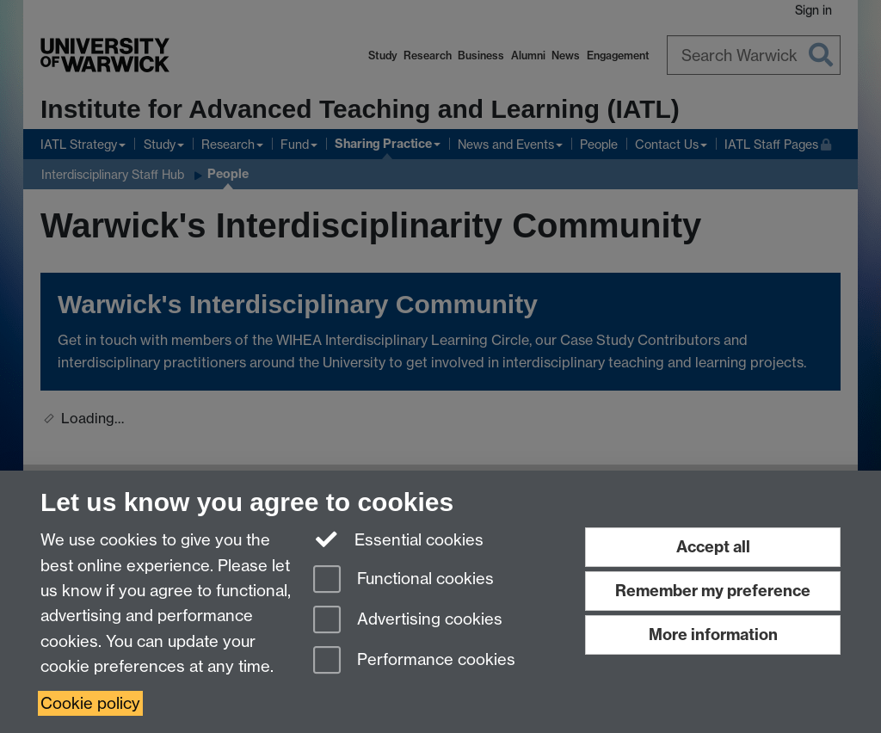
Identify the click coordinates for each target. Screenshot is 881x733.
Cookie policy (90, 703)
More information (713, 634)
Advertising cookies (407, 621)
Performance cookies (414, 661)
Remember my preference (712, 591)
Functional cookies (403, 580)
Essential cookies (398, 538)
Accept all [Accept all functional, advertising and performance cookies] (713, 547)
